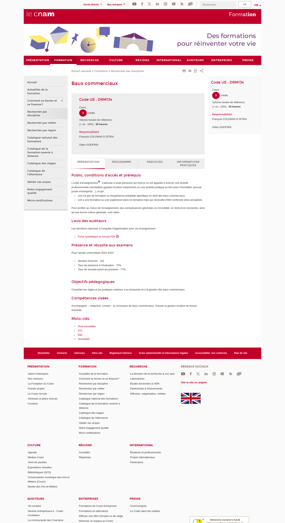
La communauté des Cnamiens (45, 520)
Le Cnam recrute (37, 393)
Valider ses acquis (39, 182)
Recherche (138, 366)
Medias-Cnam (36, 457)
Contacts (62, 353)
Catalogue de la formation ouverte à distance (40, 152)
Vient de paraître (37, 462)
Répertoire (85, 457)
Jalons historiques (38, 373)
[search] (218, 4)
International (141, 445)
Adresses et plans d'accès (43, 398)
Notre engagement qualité (39, 191)
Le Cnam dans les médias (145, 510)
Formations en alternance (93, 510)
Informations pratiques (188, 163)
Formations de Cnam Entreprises (98, 505)
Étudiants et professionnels (145, 452)
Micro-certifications (40, 200)
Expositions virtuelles (40, 467)
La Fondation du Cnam (41, 383)
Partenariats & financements (146, 388)
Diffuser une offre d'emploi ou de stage (101, 516)
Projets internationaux (142, 457)
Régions (85, 445)
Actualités (84, 452)
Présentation (88, 162)
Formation (101, 71)
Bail (80, 334)
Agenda (32, 452)
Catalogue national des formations (42, 139)
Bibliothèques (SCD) (39, 472)
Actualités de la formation (37, 91)
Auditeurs (35, 498)
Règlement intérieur (120, 353)
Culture (34, 445)
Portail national (81, 71)
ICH (80, 330)
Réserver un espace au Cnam (96, 520)
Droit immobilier (87, 326)
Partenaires (136, 462)
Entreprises (88, 498)
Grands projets (36, 388)
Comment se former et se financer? (42, 102)
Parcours (155, 162)
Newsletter (44, 353)
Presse (135, 498)
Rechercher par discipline (127, 71)
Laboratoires (137, 378)
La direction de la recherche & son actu (152, 373)
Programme (121, 162)
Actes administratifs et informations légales (163, 353)
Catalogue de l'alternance (36, 172)
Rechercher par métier (41, 122)
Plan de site (240, 353)
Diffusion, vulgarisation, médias (148, 393)
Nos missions (35, 378)
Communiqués (138, 505)
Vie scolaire (34, 505)
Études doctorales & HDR (144, 383)
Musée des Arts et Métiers (42, 486)
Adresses (79, 353)
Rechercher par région (41, 130)
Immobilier (84, 338)
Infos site (97, 353)
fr (256, 5)
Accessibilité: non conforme (211, 353)
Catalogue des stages (41, 163)
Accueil (32, 82)
